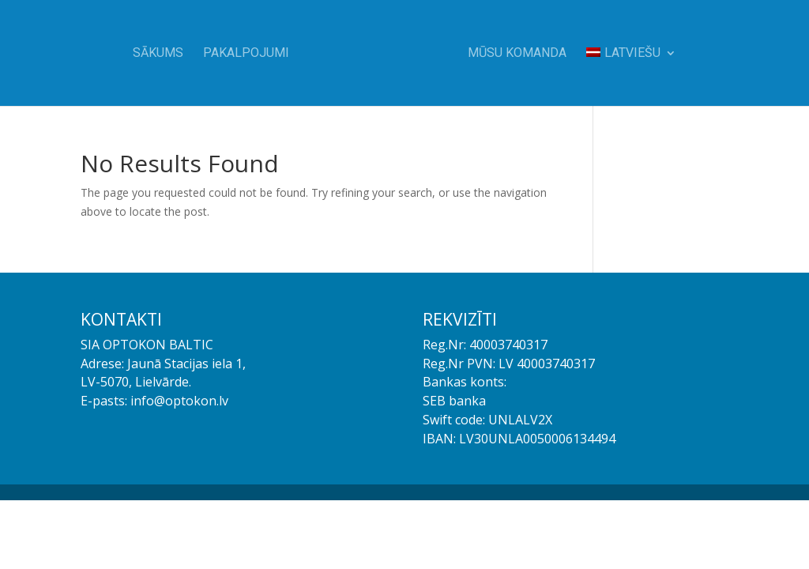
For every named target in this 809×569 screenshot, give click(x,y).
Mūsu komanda (517, 53)
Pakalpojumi (246, 53)
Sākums (158, 53)
